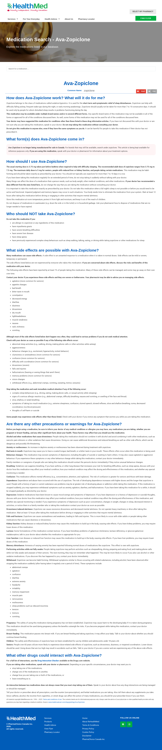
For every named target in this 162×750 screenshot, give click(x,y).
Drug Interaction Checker (48, 661)
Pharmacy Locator (86, 19)
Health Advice (52, 19)
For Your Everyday (31, 19)
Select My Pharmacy (142, 11)
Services (13, 19)
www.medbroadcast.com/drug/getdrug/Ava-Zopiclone (66, 702)
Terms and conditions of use (52, 699)
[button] (141, 91)
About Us (69, 19)
